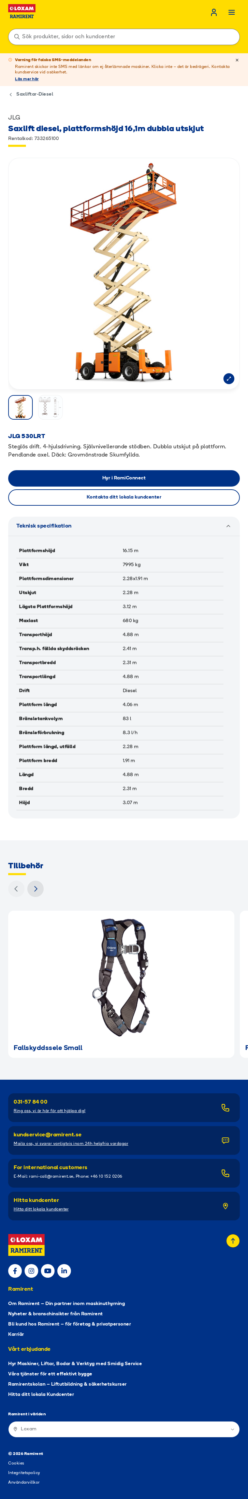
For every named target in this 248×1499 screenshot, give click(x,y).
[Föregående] (16, 889)
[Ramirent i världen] (124, 1429)
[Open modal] (228, 378)
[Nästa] (35, 889)
